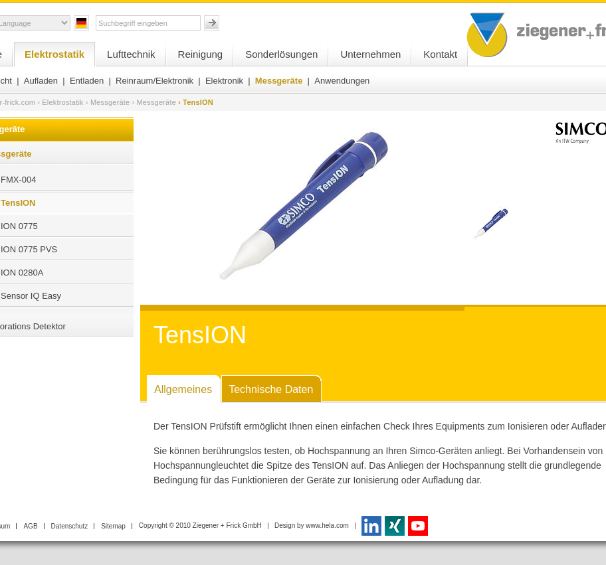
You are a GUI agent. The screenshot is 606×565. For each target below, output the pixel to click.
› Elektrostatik (60, 102)
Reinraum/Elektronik (154, 81)
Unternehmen (370, 54)
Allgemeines (183, 389)
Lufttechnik (131, 54)
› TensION (195, 102)
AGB (30, 526)
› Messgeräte (108, 102)
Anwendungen (341, 81)
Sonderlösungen (281, 54)
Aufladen (41, 81)
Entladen (87, 81)
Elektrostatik (54, 54)
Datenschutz (69, 526)
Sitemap (113, 526)
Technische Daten (271, 389)
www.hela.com (327, 525)
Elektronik (224, 81)
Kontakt (440, 54)
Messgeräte (279, 81)
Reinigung (200, 54)
